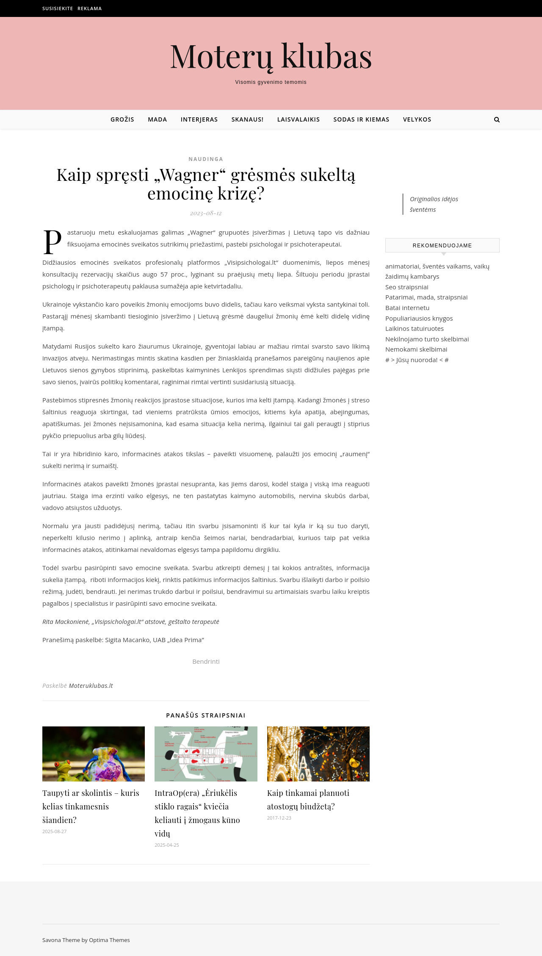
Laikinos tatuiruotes (414, 328)
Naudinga (206, 159)
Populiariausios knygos (419, 318)
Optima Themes (109, 940)
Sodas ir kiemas (362, 119)
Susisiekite (57, 8)
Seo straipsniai (407, 287)
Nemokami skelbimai (416, 349)
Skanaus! (248, 119)
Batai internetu (407, 307)
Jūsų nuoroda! (417, 359)
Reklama (89, 8)
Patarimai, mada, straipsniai (426, 297)
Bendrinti (206, 661)
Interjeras (199, 119)
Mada (157, 119)
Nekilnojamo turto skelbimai (427, 339)
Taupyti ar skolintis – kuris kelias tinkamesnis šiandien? (90, 806)
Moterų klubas (271, 55)
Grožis (122, 119)
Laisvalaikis (298, 119)
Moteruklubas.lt (91, 686)
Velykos (417, 119)
